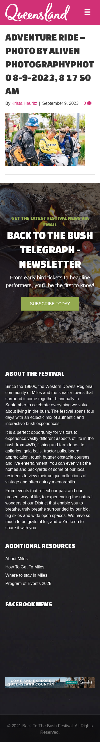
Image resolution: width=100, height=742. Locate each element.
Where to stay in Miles (26, 575)
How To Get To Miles (24, 567)
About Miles (16, 558)
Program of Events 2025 (28, 583)
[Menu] (87, 12)
